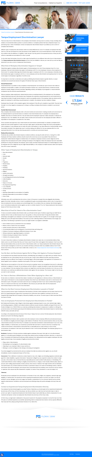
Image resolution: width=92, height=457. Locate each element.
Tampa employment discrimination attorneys (48, 247)
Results (46, 8)
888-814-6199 (71, 3)
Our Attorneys (24, 8)
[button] (67, 76)
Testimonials (55, 8)
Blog (64, 8)
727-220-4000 (84, 3)
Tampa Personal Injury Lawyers (7, 32)
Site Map (72, 454)
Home (15, 8)
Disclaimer (77, 454)
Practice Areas (36, 8)
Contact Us (72, 8)
